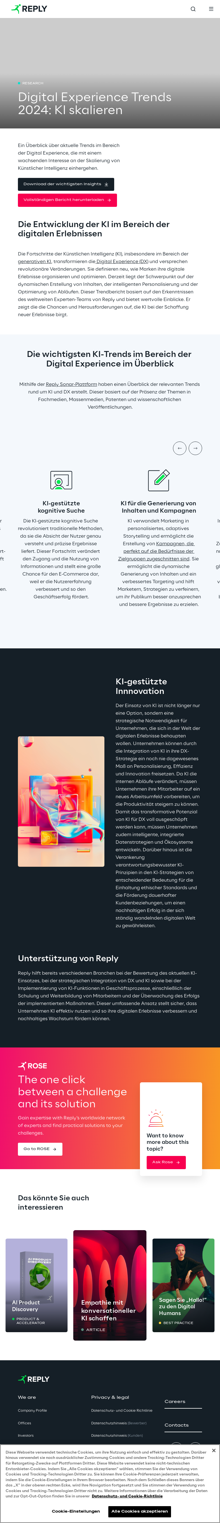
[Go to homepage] (29, 9)
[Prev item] (179, 448)
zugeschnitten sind (167, 559)
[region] (110, 1483)
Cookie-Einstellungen (76, 1511)
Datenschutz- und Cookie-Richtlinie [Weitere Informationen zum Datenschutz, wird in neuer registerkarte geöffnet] (127, 1496)
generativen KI (34, 261)
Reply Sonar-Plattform (71, 384)
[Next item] (195, 448)
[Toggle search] (193, 9)
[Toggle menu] (211, 9)
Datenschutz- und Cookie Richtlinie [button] (122, 1411)
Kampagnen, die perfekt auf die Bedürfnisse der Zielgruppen (156, 551)
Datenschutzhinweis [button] (118, 1423)
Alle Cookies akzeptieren (139, 1511)
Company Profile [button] (32, 1411)
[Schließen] (214, 1450)
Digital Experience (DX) (121, 261)
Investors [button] (26, 1436)
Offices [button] (24, 1423)
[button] (66, 184)
